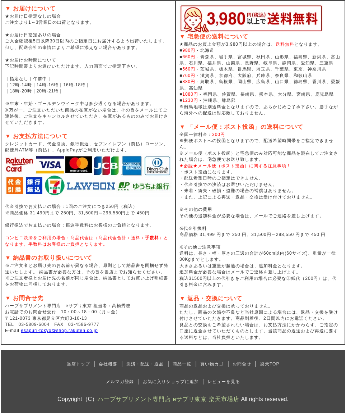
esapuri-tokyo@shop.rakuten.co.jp (59, 330)
